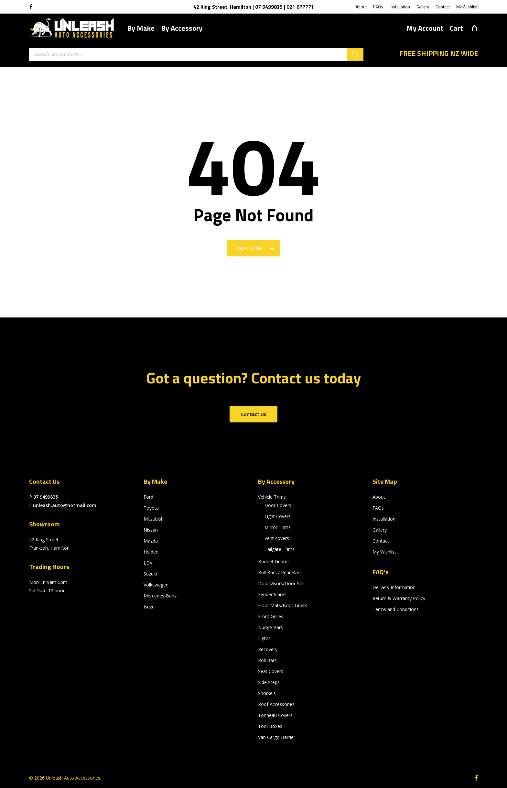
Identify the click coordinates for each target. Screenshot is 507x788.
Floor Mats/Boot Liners (282, 605)
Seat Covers (270, 671)
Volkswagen (156, 585)
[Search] (355, 54)
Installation (383, 519)
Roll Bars (267, 660)
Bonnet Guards (274, 561)
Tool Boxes (270, 726)
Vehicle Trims (272, 497)
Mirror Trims (277, 527)
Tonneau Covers (275, 715)
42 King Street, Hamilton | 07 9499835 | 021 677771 (253, 7)
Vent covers (276, 538)
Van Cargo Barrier (276, 737)
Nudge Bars (270, 627)
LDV (148, 563)
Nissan (151, 530)
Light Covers (277, 516)
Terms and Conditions (395, 609)
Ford (148, 497)
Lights (264, 638)
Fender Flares (272, 594)
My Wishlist (384, 552)
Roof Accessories (276, 704)
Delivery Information (393, 587)
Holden (151, 552)
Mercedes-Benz (160, 596)
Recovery (267, 649)
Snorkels (267, 693)
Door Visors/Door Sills (281, 583)
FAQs (378, 508)
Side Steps (269, 682)
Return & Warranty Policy (398, 598)
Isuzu (149, 607)
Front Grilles (270, 616)
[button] (253, 414)
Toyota (151, 508)
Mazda (151, 541)
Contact (380, 541)
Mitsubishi (154, 519)
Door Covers (277, 505)
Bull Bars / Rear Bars (280, 572)
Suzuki (150, 574)
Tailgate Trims (279, 549)
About (378, 497)
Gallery (379, 530)
